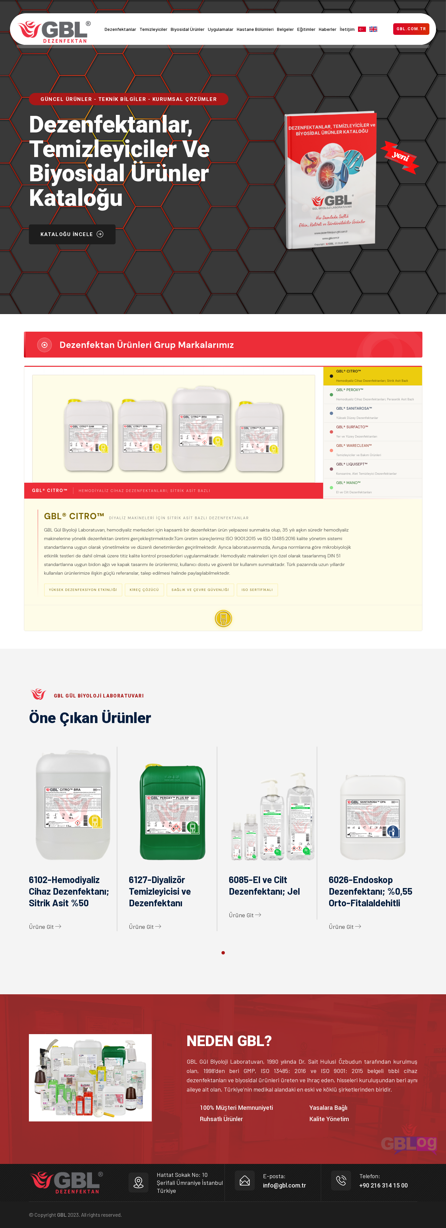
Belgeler (285, 29)
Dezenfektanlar (120, 29)
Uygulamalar (220, 29)
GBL (62, 1214)
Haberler (327, 29)
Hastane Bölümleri (255, 29)
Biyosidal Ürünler (188, 29)
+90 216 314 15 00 (383, 1185)
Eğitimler (306, 29)
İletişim (347, 29)
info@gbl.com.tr (284, 1185)
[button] (223, 952)
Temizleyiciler (153, 29)
